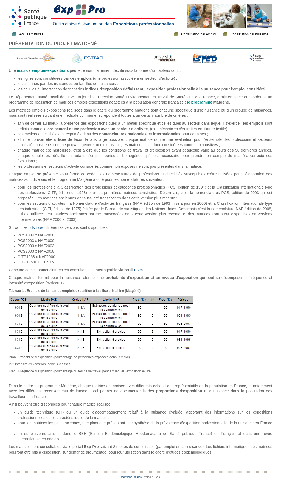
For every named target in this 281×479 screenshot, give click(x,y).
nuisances (36, 228)
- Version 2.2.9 (151, 476)
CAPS (138, 270)
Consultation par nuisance (249, 34)
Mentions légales (131, 476)
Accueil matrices (31, 34)
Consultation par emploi (198, 34)
